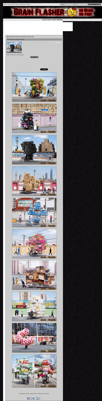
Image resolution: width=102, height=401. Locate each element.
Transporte (12, 54)
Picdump (22, 54)
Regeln (28, 4)
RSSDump (60, 19)
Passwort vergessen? (15, 4)
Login (9, 4)
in (15, 54)
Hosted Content (46, 19)
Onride (54, 19)
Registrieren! (23, 4)
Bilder (8, 54)
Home (5, 4)
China (18, 54)
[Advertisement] (51, 26)
